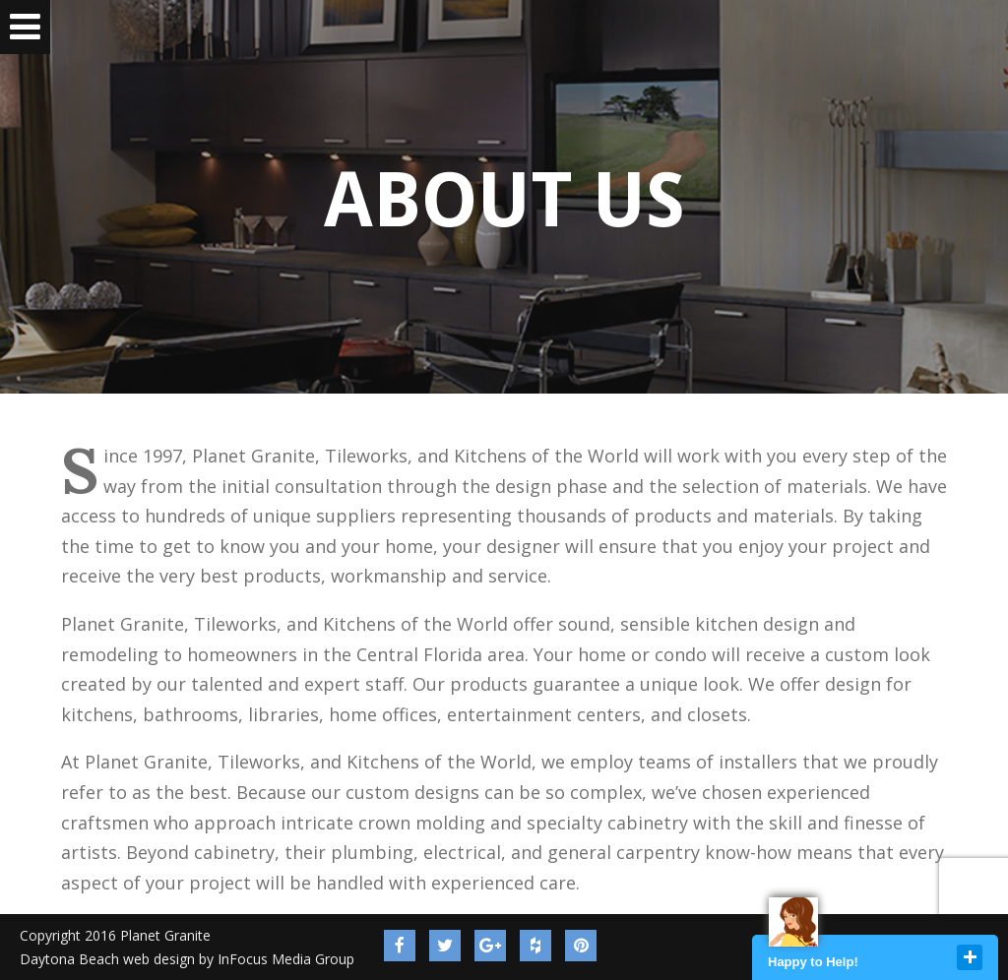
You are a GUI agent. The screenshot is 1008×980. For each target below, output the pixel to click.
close (969, 957)
